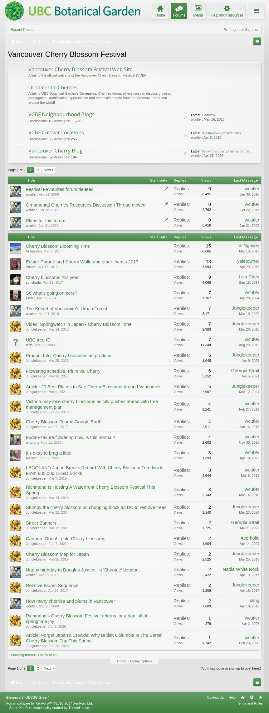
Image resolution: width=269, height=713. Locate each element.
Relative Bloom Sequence (52, 585)
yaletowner (248, 261)
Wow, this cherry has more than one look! (233, 151)
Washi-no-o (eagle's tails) (221, 133)
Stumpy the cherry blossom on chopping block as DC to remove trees (96, 507)
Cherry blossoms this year (52, 277)
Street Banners (41, 523)
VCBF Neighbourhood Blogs (61, 114)
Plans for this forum (45, 220)
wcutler (196, 119)
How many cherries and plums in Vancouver (70, 601)
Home (242, 697)
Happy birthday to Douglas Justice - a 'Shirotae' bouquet (83, 569)
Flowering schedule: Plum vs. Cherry (63, 371)
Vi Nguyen (34, 251)
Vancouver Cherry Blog (55, 150)
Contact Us (215, 697)
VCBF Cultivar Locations (56, 132)
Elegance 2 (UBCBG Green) (27, 697)
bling (254, 600)
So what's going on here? (51, 293)
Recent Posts (21, 29)
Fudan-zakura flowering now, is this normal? (70, 437)
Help (232, 697)
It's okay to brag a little (48, 453)
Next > (49, 170)
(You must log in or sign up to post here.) (230, 668)
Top (251, 697)
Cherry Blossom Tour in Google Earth (63, 421)
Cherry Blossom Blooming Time (58, 246)
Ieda (29, 345)
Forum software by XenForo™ (49, 703)
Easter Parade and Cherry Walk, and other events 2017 (82, 261)
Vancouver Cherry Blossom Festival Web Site (80, 69)
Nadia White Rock (241, 569)
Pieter (30, 298)
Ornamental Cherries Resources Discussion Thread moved (85, 204)
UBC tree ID (38, 339)
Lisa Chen (249, 276)
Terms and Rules (250, 703)
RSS (185, 117)
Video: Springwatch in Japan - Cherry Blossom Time (79, 324)
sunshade (33, 282)
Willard (31, 267)
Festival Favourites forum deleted (60, 189)
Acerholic (250, 538)
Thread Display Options (135, 661)
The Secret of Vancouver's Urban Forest (66, 308)
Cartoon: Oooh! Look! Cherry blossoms (65, 538)
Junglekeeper (245, 308)
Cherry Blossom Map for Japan (57, 554)
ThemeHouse (78, 708)
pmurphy (32, 442)
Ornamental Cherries (53, 87)
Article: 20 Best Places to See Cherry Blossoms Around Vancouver (93, 386)
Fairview (208, 115)
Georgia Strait (245, 370)
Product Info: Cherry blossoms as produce (68, 355)
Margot (31, 458)
